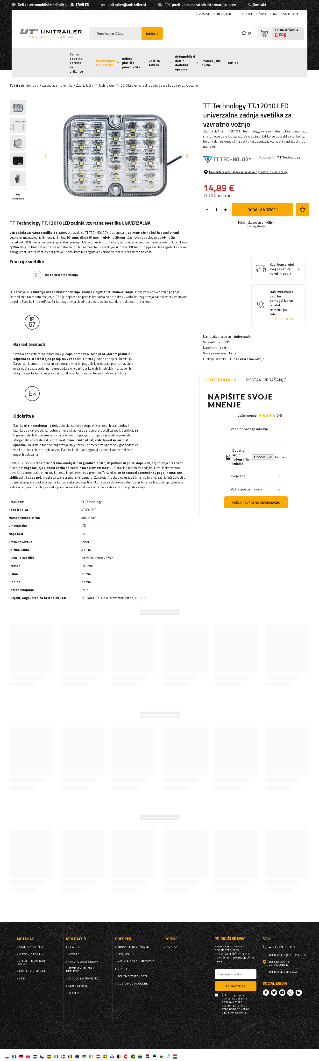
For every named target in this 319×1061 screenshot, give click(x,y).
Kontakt (260, 4)
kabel (233, 187)
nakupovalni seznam (83, 961)
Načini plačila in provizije (135, 961)
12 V (223, 181)
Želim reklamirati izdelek (31, 962)
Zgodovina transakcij (84, 978)
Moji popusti (77, 985)
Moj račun (76, 938)
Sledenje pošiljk (31, 954)
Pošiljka (123, 954)
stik (22, 978)
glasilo (73, 993)
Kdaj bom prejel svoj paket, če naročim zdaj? (282, 305)
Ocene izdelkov (220, 380)
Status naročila (31, 946)
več (142, 597)
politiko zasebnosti (132, 976)
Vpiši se (204, 13)
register (224, 13)
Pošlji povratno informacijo (256, 502)
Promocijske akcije (211, 63)
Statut (122, 968)
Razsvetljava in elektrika (106, 63)
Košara (73, 954)
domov (31, 85)
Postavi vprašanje (266, 380)
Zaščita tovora (154, 63)
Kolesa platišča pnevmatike (131, 62)
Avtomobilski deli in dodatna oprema (185, 63)
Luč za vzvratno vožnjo (247, 193)
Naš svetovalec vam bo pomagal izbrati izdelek (282, 342)
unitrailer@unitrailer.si (126, 4)
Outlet (233, 62)
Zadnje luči (83, 85)
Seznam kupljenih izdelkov (80, 970)
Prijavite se (235, 986)
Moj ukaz (25, 938)
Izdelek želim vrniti (33, 971)
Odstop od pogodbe (132, 983)
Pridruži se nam (230, 938)
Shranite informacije (133, 946)
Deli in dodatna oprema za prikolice (76, 63)
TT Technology (288, 157)
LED (226, 176)
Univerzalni (243, 170)
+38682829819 (281, 355)
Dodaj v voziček (263, 246)
